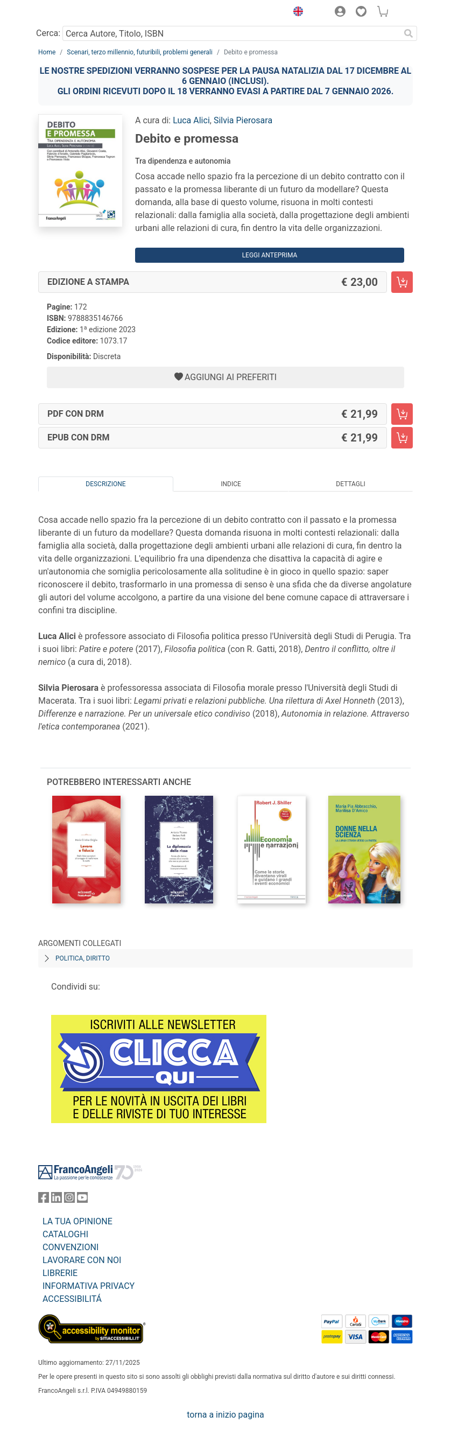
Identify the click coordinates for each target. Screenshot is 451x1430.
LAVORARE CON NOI (82, 1260)
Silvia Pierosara (243, 120)
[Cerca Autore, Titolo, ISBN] (231, 33)
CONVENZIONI (70, 1247)
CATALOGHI (65, 1234)
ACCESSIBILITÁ (72, 1299)
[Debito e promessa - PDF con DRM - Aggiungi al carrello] (402, 414)
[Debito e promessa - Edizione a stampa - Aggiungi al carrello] (402, 282)
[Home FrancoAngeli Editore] (74, 13)
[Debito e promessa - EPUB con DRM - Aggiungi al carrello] (402, 437)
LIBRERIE (60, 1273)
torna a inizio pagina (225, 1415)
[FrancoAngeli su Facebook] (43, 1200)
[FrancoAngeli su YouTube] (82, 1200)
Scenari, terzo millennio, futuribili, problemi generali (140, 52)
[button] (295, 13)
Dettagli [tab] (350, 484)
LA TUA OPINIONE (77, 1221)
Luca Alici (191, 120)
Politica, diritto (82, 958)
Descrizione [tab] (105, 484)
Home (46, 52)
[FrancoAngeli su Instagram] (69, 1200)
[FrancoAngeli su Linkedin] (56, 1200)
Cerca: (48, 33)
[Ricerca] (408, 33)
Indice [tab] (231, 484)
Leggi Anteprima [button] (270, 255)
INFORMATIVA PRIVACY (89, 1286)
